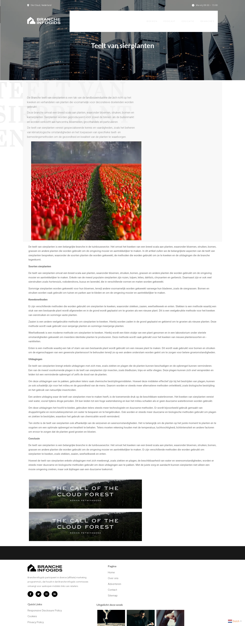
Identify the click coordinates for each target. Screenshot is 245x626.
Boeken (153, 18)
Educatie (190, 18)
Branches (211, 18)
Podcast (172, 18)
